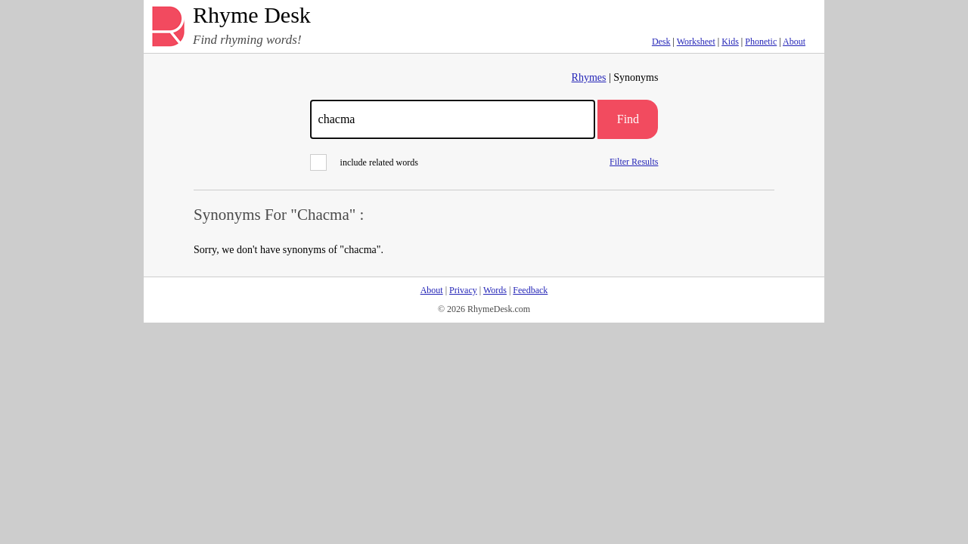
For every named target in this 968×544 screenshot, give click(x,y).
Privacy (463, 290)
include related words (364, 162)
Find (628, 119)
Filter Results (634, 161)
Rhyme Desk (252, 15)
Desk (661, 41)
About (794, 41)
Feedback (530, 290)
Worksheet (696, 41)
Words (495, 290)
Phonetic (761, 41)
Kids (730, 41)
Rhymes (589, 77)
